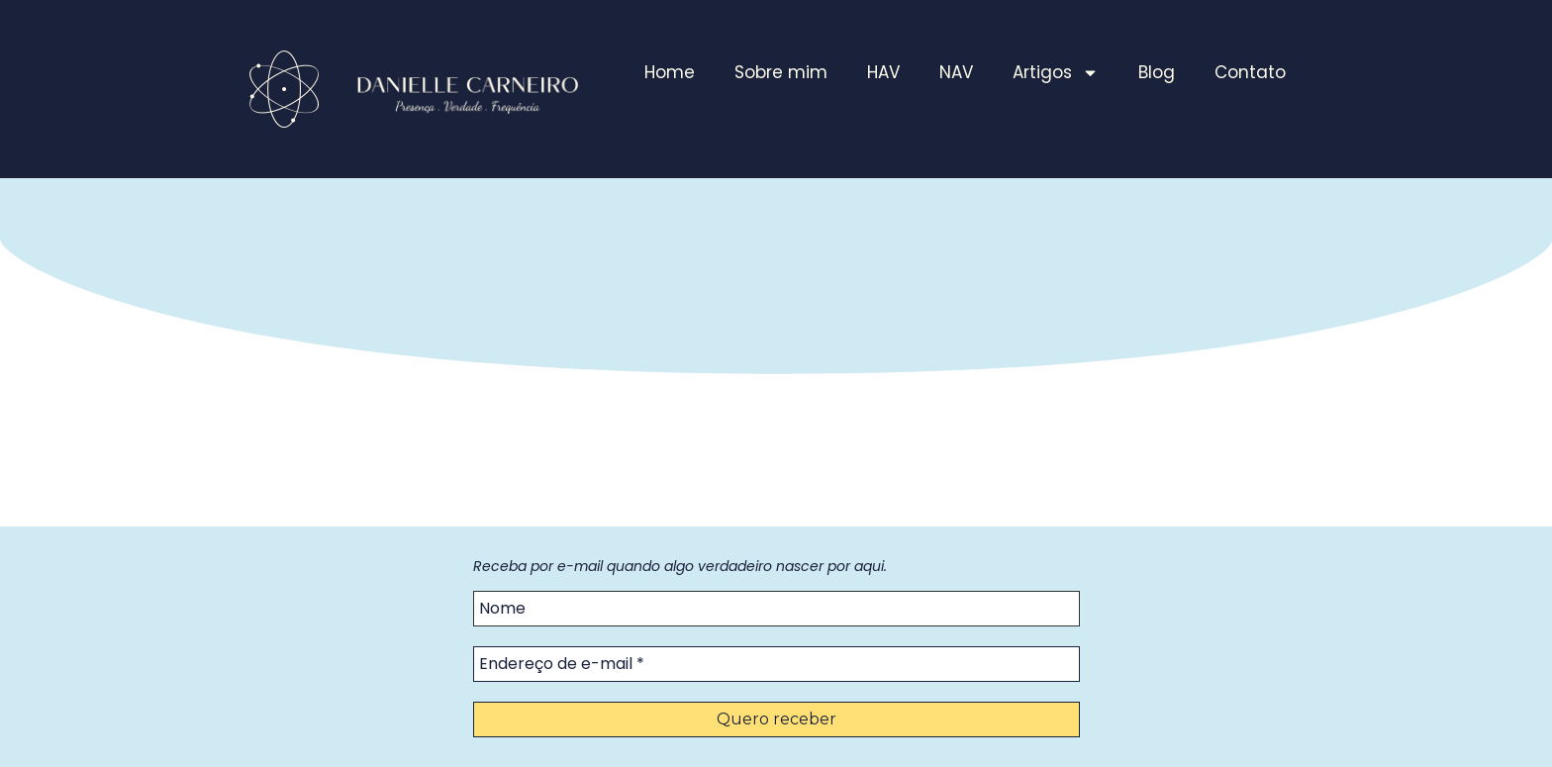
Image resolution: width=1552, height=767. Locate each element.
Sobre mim (780, 72)
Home (669, 72)
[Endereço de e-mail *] (776, 664)
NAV (956, 72)
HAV (883, 72)
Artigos (1056, 72)
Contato (1250, 72)
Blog (1156, 72)
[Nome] (776, 608)
